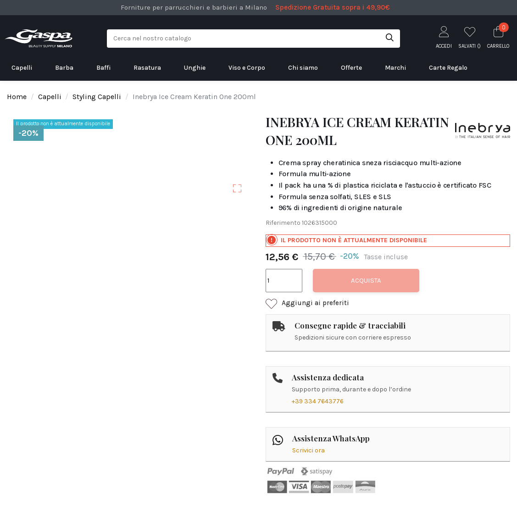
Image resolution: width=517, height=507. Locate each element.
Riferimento (283, 223)
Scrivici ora (308, 450)
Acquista (366, 280)
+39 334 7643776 (318, 401)
